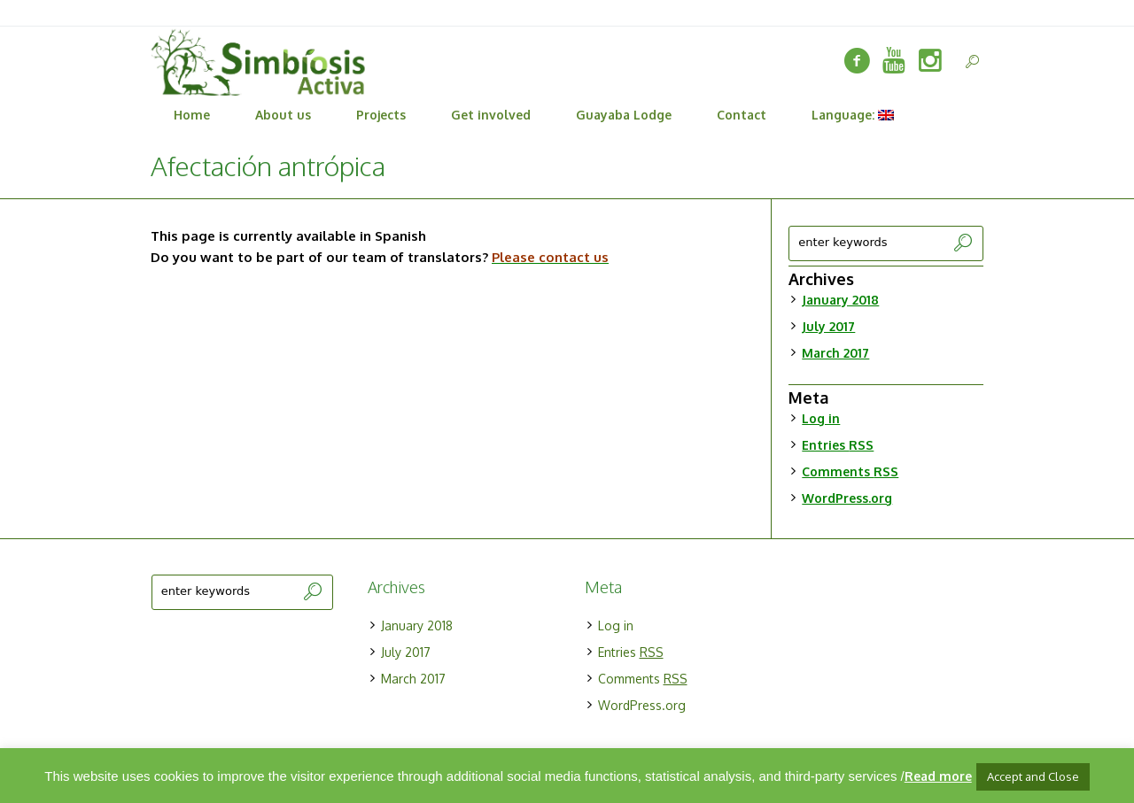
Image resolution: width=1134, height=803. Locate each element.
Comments (850, 471)
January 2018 (840, 299)
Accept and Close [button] (1033, 776)
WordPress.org (847, 498)
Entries (838, 444)
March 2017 (835, 352)
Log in (821, 418)
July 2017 (828, 326)
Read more (938, 776)
